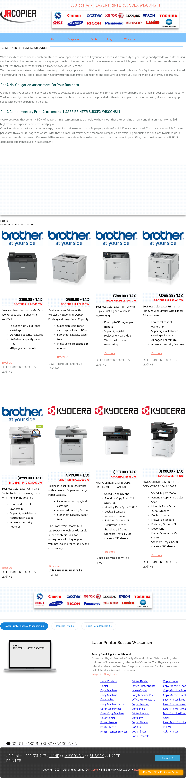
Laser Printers (108, 681)
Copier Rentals (140, 736)
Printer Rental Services (114, 731)
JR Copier (93, 769)
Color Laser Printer (111, 708)
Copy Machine (108, 690)
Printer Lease (108, 727)
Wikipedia (97, 674)
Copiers (136, 726)
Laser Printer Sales (174, 699)
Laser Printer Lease (174, 704)
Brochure (7, 362)
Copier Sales (139, 731)
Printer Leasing (109, 722)
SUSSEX (97, 755)
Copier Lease (170, 681)
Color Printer (170, 731)
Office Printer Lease (143, 699)
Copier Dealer (140, 722)
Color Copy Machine (112, 713)
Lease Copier (139, 690)
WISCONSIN (74, 755)
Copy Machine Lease (112, 704)
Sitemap (138, 769)
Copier (104, 685)
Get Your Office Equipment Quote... (161, 772)
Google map (111, 674)
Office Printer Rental (144, 685)
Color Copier (107, 717)
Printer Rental (140, 681)
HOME (54, 755)
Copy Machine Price (143, 695)
